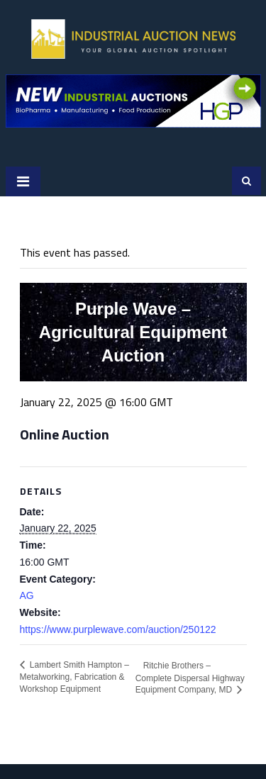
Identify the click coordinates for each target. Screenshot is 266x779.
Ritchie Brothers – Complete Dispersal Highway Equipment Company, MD (190, 678)
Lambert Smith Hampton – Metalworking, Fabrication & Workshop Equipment (74, 677)
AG (27, 595)
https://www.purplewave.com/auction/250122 (118, 629)
